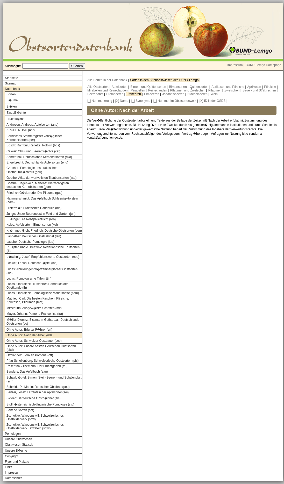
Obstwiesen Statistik (19, 444)
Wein (214, 94)
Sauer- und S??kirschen (260, 90)
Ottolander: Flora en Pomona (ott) (29, 355)
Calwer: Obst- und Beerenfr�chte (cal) (33, 151)
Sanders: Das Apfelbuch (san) (27, 371)
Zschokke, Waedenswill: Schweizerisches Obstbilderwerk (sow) (35, 417)
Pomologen (13, 434)
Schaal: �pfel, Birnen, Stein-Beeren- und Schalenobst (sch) (44, 379)
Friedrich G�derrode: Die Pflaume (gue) (34, 193)
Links (8, 467)
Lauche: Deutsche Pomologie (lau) (30, 242)
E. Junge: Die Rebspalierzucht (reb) (31, 219)
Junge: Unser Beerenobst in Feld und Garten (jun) (40, 214)
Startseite (11, 78)
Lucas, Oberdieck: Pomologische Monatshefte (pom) (42, 293)
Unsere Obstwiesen (18, 439)
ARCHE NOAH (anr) (20, 130)
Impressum (235, 65)
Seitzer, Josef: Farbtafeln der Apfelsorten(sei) (37, 392)
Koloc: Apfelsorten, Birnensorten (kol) (32, 224)
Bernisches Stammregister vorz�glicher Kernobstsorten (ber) (34, 138)
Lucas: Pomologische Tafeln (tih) (28, 278)
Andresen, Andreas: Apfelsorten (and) (32, 124)
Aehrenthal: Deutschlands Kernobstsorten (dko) (39, 157)
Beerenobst (95, 94)
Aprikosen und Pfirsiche (228, 87)
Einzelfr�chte (16, 113)
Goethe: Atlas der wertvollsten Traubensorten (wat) (41, 178)
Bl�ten (11, 106)
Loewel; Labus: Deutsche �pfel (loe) (32, 263)
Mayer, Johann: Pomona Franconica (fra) (34, 314)
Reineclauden (158, 90)
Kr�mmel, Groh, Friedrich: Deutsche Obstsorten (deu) (44, 230)
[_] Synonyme (140, 101)
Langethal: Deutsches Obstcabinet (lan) (33, 236)
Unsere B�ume (16, 450)
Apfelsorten (120, 87)
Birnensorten (178, 87)
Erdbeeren (134, 94)
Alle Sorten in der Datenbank (107, 80)
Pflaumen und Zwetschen (188, 90)
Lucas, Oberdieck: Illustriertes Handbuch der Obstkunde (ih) (37, 285)
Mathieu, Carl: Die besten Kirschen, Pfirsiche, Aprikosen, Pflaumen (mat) (37, 300)
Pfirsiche (270, 87)
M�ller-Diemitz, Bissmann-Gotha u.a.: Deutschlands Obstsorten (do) (42, 321)
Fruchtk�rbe (15, 119)
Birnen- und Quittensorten (148, 87)
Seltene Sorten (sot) (20, 410)
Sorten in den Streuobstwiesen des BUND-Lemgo (164, 80)
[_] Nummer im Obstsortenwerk (174, 101)
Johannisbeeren (173, 94)
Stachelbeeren (198, 94)
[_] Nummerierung (99, 101)
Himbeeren (152, 94)
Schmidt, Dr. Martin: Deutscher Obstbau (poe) (37, 387)
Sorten (11, 94)
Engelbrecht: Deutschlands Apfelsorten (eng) (37, 162)
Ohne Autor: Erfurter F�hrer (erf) (29, 329)
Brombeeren (115, 94)
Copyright (11, 456)
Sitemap (10, 83)
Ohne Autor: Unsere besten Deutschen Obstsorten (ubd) (41, 348)
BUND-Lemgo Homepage (263, 65)
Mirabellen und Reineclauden (108, 90)
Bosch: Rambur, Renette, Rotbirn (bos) (33, 145)
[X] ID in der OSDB (213, 101)
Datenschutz (13, 478)
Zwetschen (232, 90)
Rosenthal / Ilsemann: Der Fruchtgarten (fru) (36, 366)
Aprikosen (254, 87)
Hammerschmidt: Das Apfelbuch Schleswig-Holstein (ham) (42, 200)
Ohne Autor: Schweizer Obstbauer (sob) (34, 341)
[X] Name (121, 101)
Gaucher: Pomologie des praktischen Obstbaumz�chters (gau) (32, 170)
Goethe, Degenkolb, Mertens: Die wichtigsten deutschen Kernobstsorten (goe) (37, 185)
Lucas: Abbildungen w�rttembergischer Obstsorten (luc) (41, 271)
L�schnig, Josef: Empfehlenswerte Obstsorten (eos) (42, 257)
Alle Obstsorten (98, 87)
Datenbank (12, 89)
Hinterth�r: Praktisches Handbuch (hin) (33, 208)
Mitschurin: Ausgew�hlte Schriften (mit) (34, 308)
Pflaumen (215, 90)
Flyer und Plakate (17, 462)
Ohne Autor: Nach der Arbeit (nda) (29, 335)
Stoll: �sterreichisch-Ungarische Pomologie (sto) (40, 404)
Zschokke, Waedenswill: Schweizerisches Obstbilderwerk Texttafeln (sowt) (35, 426)
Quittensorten (199, 87)
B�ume (12, 100)
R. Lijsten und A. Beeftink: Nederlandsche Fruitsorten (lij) (43, 249)
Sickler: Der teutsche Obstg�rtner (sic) (33, 398)
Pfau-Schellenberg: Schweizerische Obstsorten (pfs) (42, 360)
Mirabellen (138, 90)
